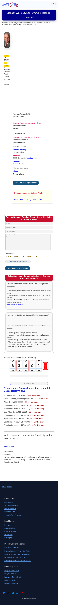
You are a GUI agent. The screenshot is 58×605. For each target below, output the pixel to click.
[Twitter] (8, 592)
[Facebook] (4, 592)
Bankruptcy (8, 538)
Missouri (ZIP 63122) (22, 425)
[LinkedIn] (17, 592)
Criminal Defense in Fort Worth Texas (17, 554)
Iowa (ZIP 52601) (20, 395)
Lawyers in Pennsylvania (12, 577)
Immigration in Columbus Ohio (14, 557)
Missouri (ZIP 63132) (22, 409)
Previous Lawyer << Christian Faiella (28, 193)
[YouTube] (21, 592)
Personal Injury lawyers (15, 304)
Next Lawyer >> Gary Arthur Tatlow (28, 200)
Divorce (7, 525)
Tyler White (9, 446)
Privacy (9, 487)
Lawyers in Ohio (9, 580)
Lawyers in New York (11, 570)
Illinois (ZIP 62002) (16, 402)
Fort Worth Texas (10, 508)
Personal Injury (9, 528)
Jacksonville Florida (11, 505)
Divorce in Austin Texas (12, 548)
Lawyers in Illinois (10, 574)
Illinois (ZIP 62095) (21, 419)
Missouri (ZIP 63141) (22, 405)
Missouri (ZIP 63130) (22, 415)
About (4, 487)
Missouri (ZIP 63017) (25, 399)
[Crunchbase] (12, 592)
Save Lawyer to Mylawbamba (26, 182)
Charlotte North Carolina (12, 515)
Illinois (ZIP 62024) (20, 412)
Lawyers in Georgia (11, 583)
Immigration (8, 534)
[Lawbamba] (10, 4)
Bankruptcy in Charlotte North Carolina (17, 560)
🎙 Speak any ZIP (29, 383)
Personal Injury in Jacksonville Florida (17, 551)
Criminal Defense (10, 531)
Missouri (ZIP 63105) (22, 422)
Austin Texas (8, 502)
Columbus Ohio (9, 512)
